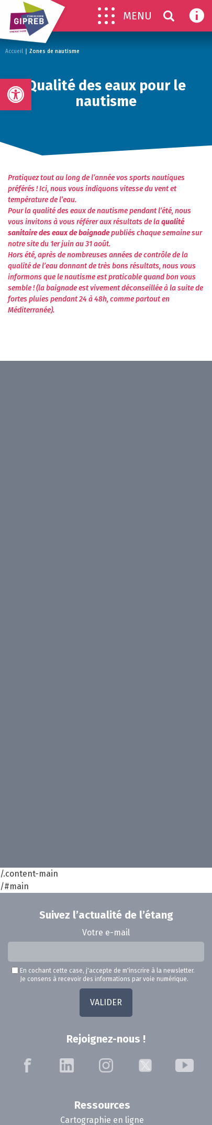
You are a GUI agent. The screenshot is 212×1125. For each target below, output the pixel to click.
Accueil (14, 51)
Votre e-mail (106, 933)
